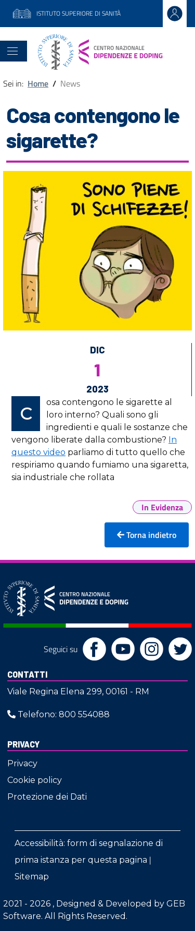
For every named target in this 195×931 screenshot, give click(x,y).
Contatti (27, 674)
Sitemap (32, 876)
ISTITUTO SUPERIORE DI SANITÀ (66, 14)
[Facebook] (91, 648)
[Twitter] (177, 648)
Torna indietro (146, 535)
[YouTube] (120, 648)
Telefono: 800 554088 (58, 714)
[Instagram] (149, 648)
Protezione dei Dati (47, 797)
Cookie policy (34, 780)
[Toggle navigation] (12, 51)
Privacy (23, 744)
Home (38, 83)
